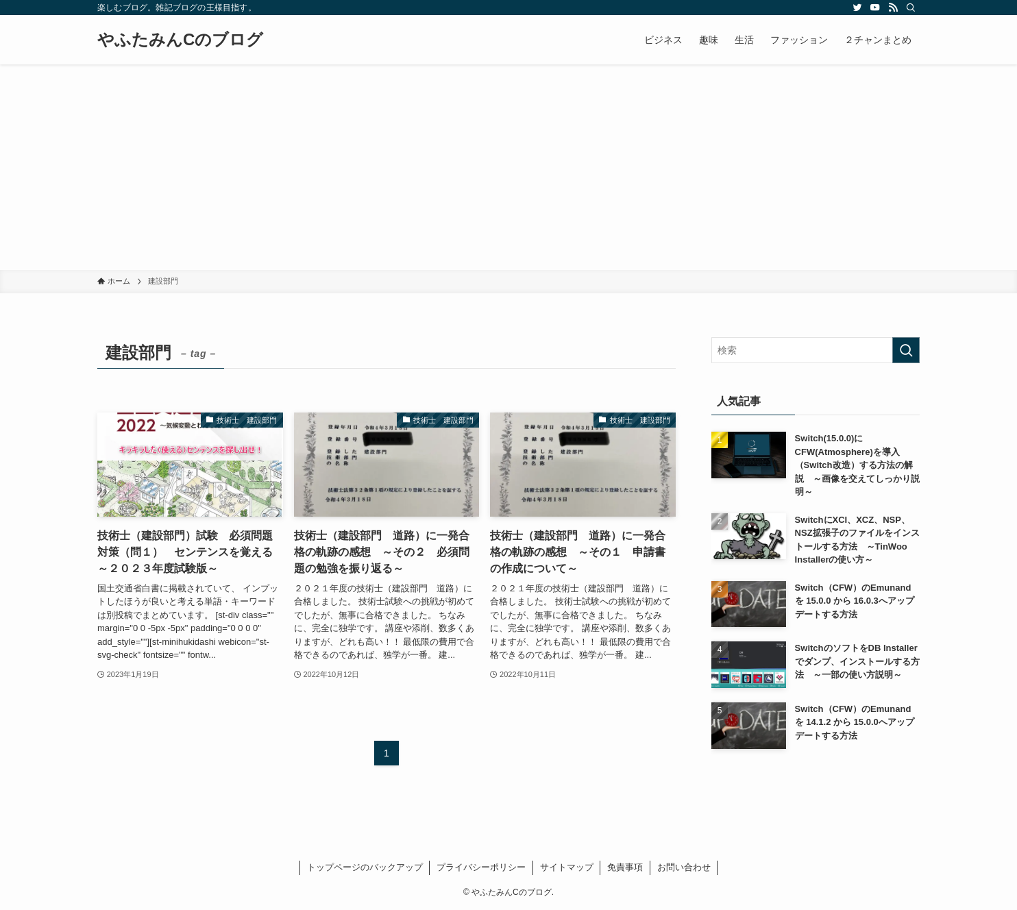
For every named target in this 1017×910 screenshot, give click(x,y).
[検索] (911, 7)
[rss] (893, 7)
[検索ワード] (815, 350)
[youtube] (875, 7)
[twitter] (857, 7)
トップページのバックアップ (365, 867)
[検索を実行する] (906, 350)
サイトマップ (566, 867)
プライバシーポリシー (481, 867)
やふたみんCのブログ (180, 40)
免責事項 (625, 867)
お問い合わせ (684, 867)
